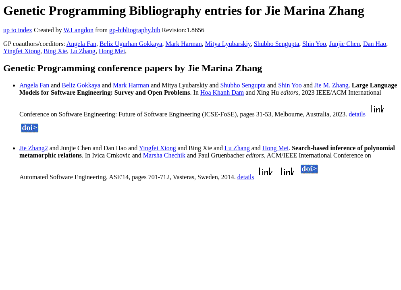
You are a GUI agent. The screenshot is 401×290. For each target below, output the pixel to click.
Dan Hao (374, 43)
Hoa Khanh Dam (222, 92)
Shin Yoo (314, 43)
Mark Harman (183, 43)
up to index (17, 30)
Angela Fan (81, 43)
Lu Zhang (83, 51)
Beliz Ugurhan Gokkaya (131, 43)
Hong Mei (112, 51)
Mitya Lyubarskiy (228, 43)
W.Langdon (78, 30)
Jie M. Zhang (331, 85)
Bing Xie (55, 51)
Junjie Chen (344, 43)
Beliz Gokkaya (81, 85)
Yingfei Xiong (21, 51)
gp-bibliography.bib (134, 30)
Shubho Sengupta (276, 43)
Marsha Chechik (164, 155)
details (357, 114)
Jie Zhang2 (33, 148)
